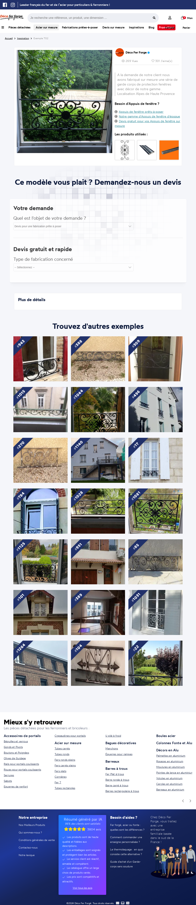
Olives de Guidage (15, 758)
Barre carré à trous (116, 785)
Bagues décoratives (120, 743)
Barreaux (112, 761)
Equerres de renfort (16, 786)
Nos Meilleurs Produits (32, 824)
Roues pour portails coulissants (22, 769)
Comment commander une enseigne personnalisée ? (126, 839)
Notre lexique (27, 855)
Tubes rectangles (65, 788)
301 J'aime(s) (162, 61)
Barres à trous (116, 768)
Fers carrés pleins (65, 765)
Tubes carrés (62, 748)
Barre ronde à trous (117, 779)
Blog (151, 27)
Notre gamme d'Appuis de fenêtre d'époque (149, 116)
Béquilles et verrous (16, 741)
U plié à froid (113, 735)
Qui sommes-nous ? (30, 832)
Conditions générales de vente (37, 840)
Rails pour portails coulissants (21, 763)
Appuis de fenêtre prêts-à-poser (141, 112)
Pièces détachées (19, 27)
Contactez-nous (28, 847)
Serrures (9, 775)
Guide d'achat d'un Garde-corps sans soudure (125, 864)
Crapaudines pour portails (70, 735)
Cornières (60, 776)
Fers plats (60, 771)
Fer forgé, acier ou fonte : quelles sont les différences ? (127, 827)
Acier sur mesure (46, 27)
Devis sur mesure (113, 27)
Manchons (111, 748)
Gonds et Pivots (13, 747)
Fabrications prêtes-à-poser (80, 27)
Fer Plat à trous (114, 774)
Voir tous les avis (82, 887)
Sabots (8, 780)
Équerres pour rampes (118, 754)
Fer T (58, 782)
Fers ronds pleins (65, 759)
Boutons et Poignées (16, 752)
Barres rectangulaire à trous (122, 791)
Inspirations (136, 27)
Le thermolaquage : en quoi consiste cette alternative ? (126, 852)
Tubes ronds (62, 754)
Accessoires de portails (22, 736)
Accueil (9, 38)
